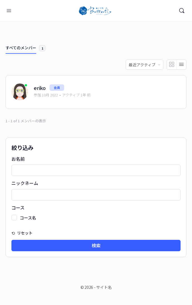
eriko (40, 88)
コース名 (28, 218)
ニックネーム (24, 183)
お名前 (18, 159)
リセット (24, 233)
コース (18, 208)
